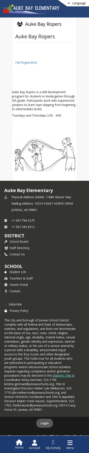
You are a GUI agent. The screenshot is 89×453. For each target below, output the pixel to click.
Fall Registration (26, 62)
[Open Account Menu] (34, 444)
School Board (16, 241)
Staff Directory (16, 248)
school (13, 266)
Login (44, 423)
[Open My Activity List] (53, 444)
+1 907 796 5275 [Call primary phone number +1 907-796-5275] (23, 220)
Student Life (15, 272)
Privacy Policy (16, 311)
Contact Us (14, 254)
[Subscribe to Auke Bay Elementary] (13, 304)
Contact (12, 291)
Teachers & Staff (18, 278)
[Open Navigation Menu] (70, 444)
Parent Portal (16, 285)
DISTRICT (14, 236)
